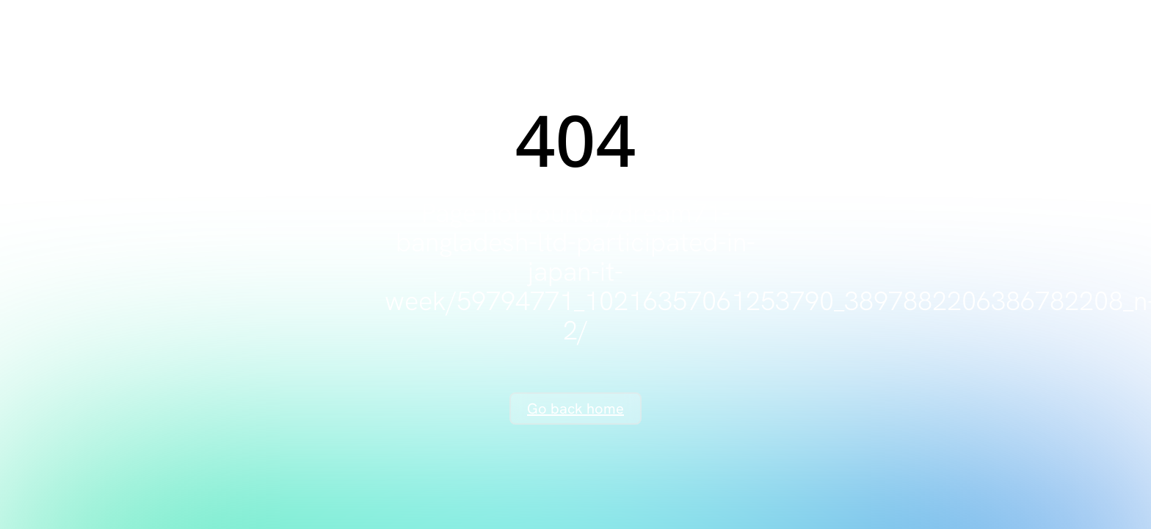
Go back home (575, 408)
